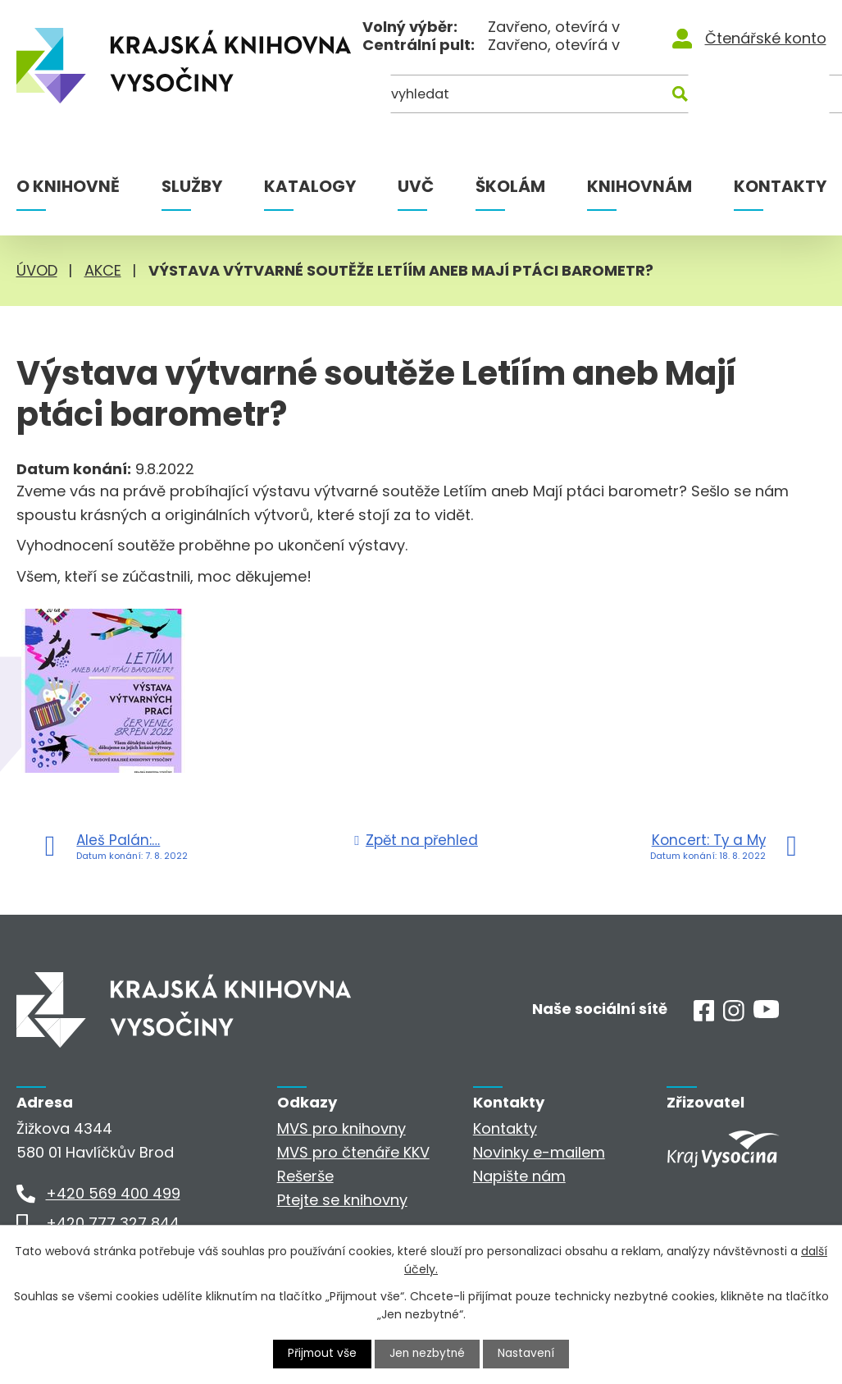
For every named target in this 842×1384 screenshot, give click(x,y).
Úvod (36, 270)
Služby (192, 186)
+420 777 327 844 (113, 1223)
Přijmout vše (320, 1353)
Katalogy (310, 186)
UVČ (416, 186)
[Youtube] (766, 1013)
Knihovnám (639, 186)
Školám (510, 186)
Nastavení (528, 1353)
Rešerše (305, 1176)
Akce (102, 270)
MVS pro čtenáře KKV (353, 1152)
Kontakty (780, 186)
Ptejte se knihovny (342, 1200)
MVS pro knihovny (341, 1128)
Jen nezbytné (428, 1353)
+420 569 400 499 (113, 1193)
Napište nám (519, 1176)
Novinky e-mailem (539, 1152)
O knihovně (68, 186)
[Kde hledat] (746, 96)
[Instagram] (733, 1016)
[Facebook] (704, 1016)
